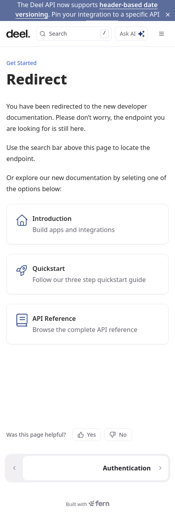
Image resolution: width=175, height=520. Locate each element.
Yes (87, 428)
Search (74, 19)
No (117, 428)
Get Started (21, 49)
